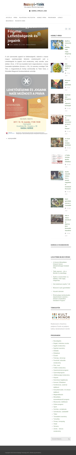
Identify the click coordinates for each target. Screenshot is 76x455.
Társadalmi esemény (60, 416)
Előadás (56, 350)
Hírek (15, 17)
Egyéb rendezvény (59, 346)
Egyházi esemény (59, 348)
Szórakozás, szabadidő (60, 411)
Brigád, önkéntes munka (61, 343)
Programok (52, 17)
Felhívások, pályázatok (27, 17)
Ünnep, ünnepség (59, 421)
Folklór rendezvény (59, 368)
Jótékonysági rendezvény (61, 375)
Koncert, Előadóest (59, 382)
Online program (58, 404)
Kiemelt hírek (41, 17)
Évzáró (55, 355)
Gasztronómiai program (60, 370)
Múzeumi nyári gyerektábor (61, 288)
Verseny (56, 426)
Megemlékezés (58, 394)
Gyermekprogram (59, 372)
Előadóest (56, 353)
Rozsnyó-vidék (20, 21)
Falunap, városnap (59, 358)
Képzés (55, 377)
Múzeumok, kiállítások (60, 402)
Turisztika (56, 419)
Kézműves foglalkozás (60, 380)
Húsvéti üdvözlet (58, 291)
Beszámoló (9, 21)
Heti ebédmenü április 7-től (61, 284)
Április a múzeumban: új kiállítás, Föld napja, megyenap (69, 47)
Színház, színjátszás (60, 409)
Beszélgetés (57, 341)
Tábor (55, 414)
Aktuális (9, 17)
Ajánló (60, 17)
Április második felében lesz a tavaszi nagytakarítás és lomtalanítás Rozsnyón (69, 180)
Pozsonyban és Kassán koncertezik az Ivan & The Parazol (68, 122)
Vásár (55, 424)
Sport (55, 407)
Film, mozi (56, 365)
